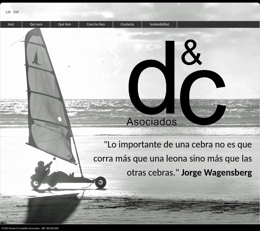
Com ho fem (96, 24)
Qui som (36, 24)
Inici (11, 24)
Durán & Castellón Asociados (24, 228)
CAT (8, 12)
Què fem (64, 24)
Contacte (127, 24)
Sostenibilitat (159, 24)
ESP (16, 12)
